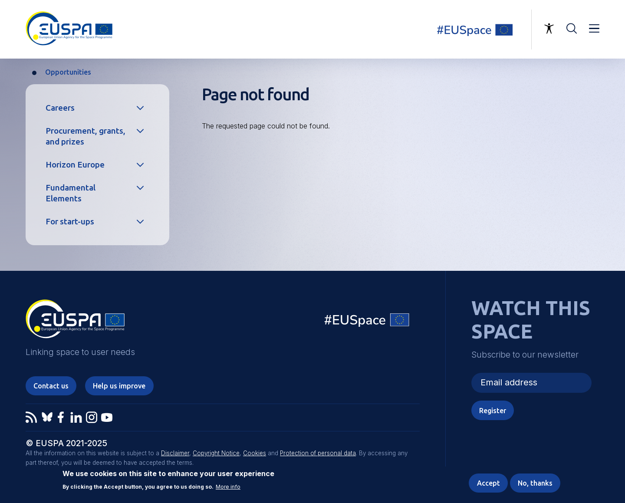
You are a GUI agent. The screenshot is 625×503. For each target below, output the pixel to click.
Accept (488, 484)
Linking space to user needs (480, 29)
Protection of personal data (318, 453)
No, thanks (535, 484)
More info (228, 488)
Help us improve (119, 386)
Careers (60, 107)
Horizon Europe (75, 164)
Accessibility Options (549, 29)
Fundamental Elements (70, 193)
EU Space (367, 321)
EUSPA (75, 322)
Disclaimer (175, 453)
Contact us (51, 386)
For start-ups (70, 221)
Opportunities (68, 72)
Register (492, 410)
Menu (594, 29)
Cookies (254, 453)
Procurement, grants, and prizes (85, 136)
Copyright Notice (216, 453)
